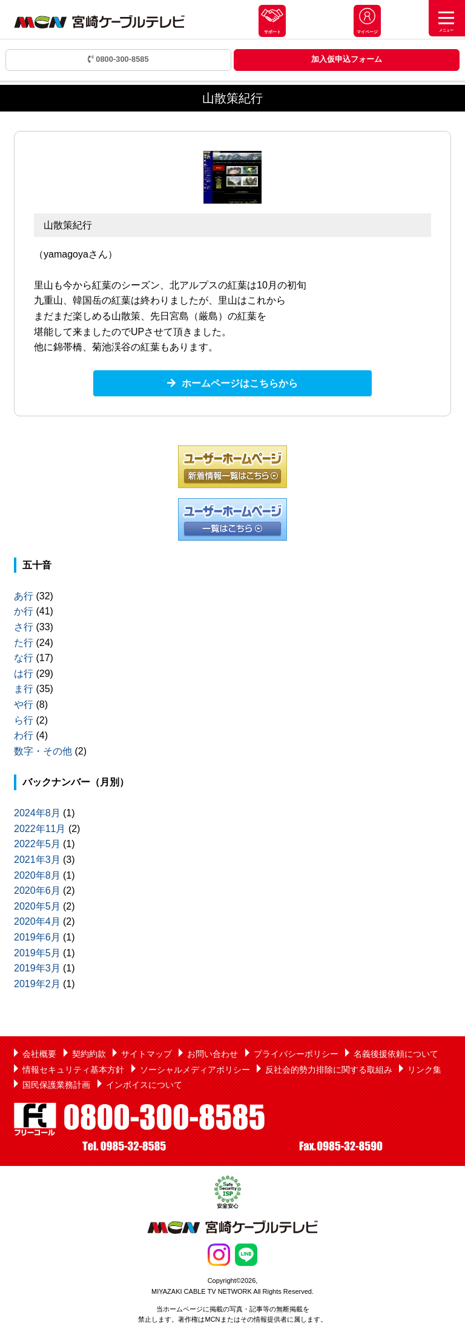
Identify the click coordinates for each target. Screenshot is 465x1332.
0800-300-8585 (118, 59)
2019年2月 (37, 984)
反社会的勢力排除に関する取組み (328, 1069)
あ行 (23, 596)
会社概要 (39, 1054)
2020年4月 (37, 921)
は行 (23, 673)
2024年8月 (37, 813)
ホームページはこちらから (240, 383)
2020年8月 (37, 875)
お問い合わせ (212, 1054)
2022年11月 (39, 829)
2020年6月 (37, 890)
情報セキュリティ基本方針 (73, 1069)
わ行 (23, 735)
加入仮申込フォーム (346, 59)
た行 (23, 643)
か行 (23, 611)
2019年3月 (37, 968)
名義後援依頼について (396, 1054)
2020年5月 (37, 906)
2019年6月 (37, 937)
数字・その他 (43, 751)
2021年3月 (37, 859)
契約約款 (89, 1054)
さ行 (23, 627)
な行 (23, 658)
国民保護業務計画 (56, 1085)
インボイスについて (144, 1085)
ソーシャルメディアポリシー (195, 1069)
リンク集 (424, 1069)
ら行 (23, 720)
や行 (23, 704)
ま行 (23, 689)
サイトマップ (146, 1054)
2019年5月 (37, 953)
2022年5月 (37, 844)
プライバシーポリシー (296, 1054)
